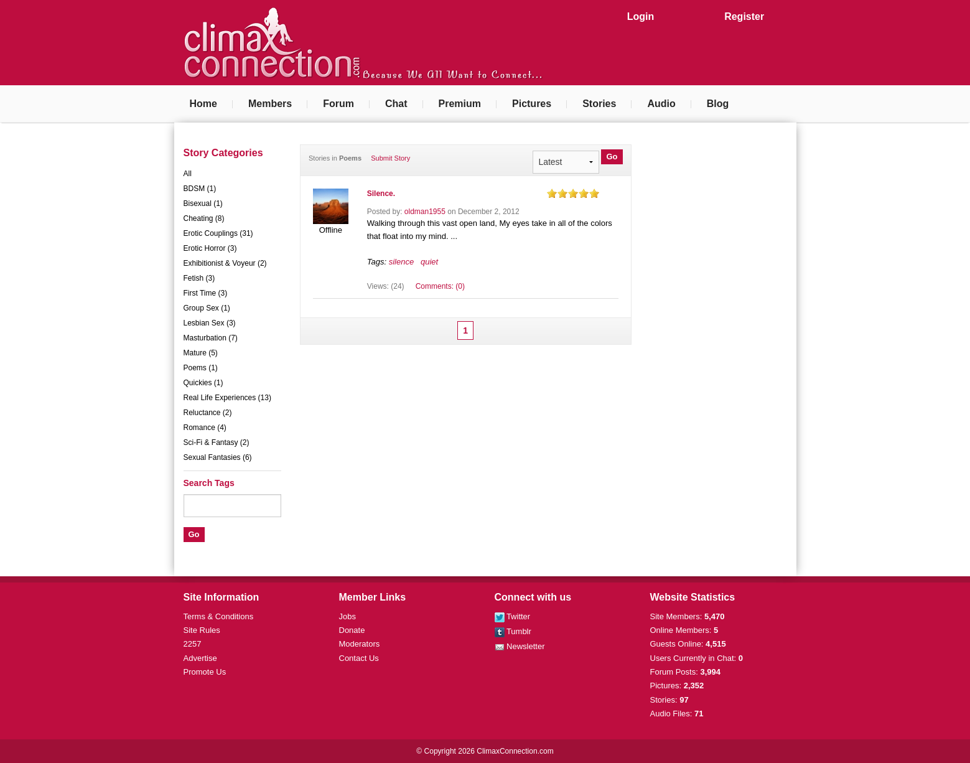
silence (401, 261)
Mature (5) (201, 353)
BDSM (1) (200, 188)
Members (270, 103)
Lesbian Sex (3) (210, 323)
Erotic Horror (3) (210, 248)
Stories (599, 103)
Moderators (359, 643)
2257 (193, 643)
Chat (396, 103)
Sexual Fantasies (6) (218, 457)
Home (203, 103)
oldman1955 (424, 211)
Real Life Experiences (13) (227, 397)
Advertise (200, 658)
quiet (429, 261)
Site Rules (202, 630)
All (188, 173)
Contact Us (359, 658)
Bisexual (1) (203, 203)
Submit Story (390, 158)
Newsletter (520, 646)
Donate (352, 630)
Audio (661, 103)
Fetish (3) (199, 278)
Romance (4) (205, 427)
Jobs (347, 616)
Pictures (531, 103)
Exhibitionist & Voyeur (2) (225, 263)
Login (641, 16)
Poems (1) (201, 367)
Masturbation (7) (211, 338)
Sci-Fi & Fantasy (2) (216, 442)
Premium (460, 103)
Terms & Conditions (219, 616)
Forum (338, 103)
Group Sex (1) (207, 308)
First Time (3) (206, 293)
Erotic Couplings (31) (218, 233)
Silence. (381, 193)
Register (744, 16)
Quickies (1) (203, 382)
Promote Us (205, 671)
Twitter (513, 616)
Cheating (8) (204, 218)
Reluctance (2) (208, 412)
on (552, 193)
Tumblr (513, 631)
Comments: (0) (440, 286)
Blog (718, 103)
